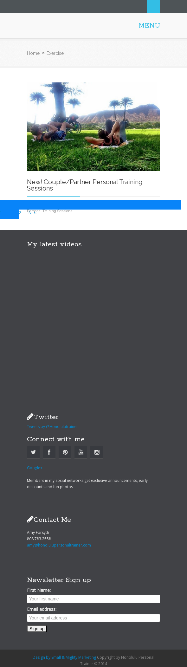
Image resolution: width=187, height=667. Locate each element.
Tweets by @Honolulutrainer (52, 426)
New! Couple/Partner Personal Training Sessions (85, 185)
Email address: (41, 609)
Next (33, 212)
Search (153, 6)
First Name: (39, 590)
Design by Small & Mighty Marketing (64, 657)
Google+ (34, 467)
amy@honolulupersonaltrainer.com (59, 545)
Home (33, 53)
